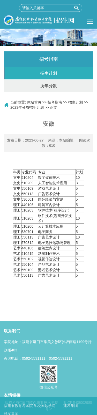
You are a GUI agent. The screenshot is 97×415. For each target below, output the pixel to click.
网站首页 (34, 102)
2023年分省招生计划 (27, 107)
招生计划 (48, 73)
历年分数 (48, 86)
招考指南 (55, 102)
